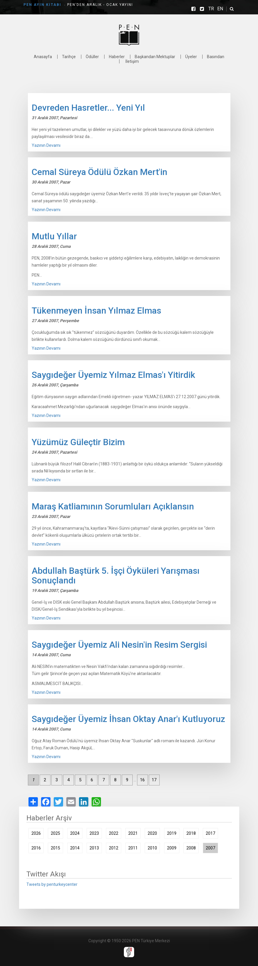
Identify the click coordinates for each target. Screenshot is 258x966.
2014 (75, 848)
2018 (191, 833)
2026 (36, 833)
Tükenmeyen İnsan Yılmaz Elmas (96, 310)
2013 (94, 848)
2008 (191, 848)
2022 (113, 833)
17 (154, 779)
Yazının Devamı (46, 145)
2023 (94, 833)
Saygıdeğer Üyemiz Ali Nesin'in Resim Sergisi (119, 644)
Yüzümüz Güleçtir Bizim (78, 442)
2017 (210, 833)
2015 (55, 848)
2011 (133, 848)
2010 (152, 848)
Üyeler (191, 57)
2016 (36, 848)
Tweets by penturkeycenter (51, 884)
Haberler (117, 57)
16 (142, 779)
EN (220, 8)
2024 (75, 833)
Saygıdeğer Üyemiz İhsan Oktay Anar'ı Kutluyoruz (128, 719)
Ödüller (92, 57)
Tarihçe (69, 57)
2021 (133, 833)
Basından (215, 57)
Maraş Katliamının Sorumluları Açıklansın (113, 506)
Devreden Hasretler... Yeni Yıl (88, 107)
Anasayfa (43, 57)
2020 (152, 833)
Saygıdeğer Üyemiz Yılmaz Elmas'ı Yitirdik (113, 375)
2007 (210, 848)
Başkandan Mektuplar (155, 57)
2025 (55, 833)
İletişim (132, 61)
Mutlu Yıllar (54, 236)
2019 (171, 833)
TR (211, 8)
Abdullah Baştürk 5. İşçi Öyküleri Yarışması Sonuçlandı (116, 575)
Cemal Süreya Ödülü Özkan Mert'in (99, 172)
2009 (171, 848)
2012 (113, 848)
